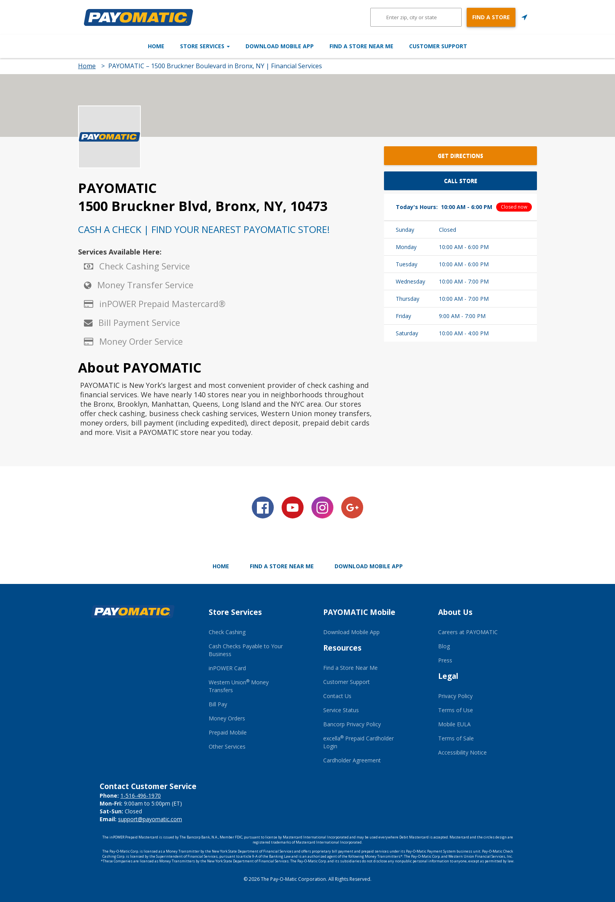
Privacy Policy (455, 696)
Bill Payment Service (139, 322)
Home (115, 46)
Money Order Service (141, 341)
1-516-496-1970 (140, 795)
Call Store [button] (460, 180)
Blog (444, 646)
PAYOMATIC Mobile (359, 612)
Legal (448, 676)
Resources (342, 648)
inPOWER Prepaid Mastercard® (162, 303)
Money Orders (227, 718)
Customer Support (479, 46)
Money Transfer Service (145, 285)
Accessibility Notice (462, 752)
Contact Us (337, 696)
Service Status (341, 710)
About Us (455, 612)
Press (445, 660)
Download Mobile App (280, 46)
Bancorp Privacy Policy (352, 724)
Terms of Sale (456, 738)
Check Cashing (227, 632)
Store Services (184, 46)
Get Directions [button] (460, 155)
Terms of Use (455, 710)
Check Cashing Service (144, 266)
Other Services (227, 746)
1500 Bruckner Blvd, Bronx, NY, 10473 (203, 206)
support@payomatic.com (150, 819)
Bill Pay (218, 704)
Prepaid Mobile (228, 732)
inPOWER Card (227, 668)
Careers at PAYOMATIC (468, 632)
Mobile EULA (454, 724)
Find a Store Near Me (382, 46)
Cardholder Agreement (352, 760)
